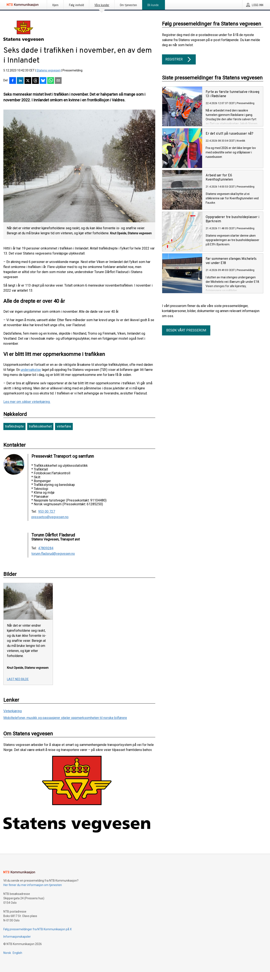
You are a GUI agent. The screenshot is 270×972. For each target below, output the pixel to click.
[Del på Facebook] (12, 81)
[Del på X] (27, 81)
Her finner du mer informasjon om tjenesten (32, 885)
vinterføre (64, 426)
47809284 (45, 548)
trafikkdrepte (14, 426)
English (17, 953)
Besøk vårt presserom (186, 330)
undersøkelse (31, 370)
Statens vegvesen (48, 70)
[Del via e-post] (58, 81)
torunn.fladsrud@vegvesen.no (53, 554)
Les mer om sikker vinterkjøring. (26, 402)
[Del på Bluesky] (43, 81)
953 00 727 (46, 511)
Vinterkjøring (12, 711)
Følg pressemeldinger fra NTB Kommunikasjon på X (37, 929)
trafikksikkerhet (40, 426)
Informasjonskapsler (17, 936)
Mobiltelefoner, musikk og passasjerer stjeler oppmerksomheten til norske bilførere (65, 718)
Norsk (7, 953)
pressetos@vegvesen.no (50, 517)
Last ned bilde (18, 679)
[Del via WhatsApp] (50, 81)
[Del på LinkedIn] (20, 81)
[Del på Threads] (35, 81)
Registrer (178, 59)
